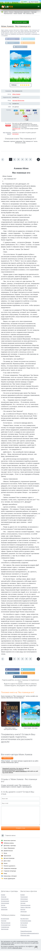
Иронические (5, 899)
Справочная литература (10, 869)
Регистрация (34, 1)
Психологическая (25, 906)
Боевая (22, 895)
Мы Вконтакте (20, 47)
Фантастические (5, 923)
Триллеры (4, 908)
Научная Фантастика (18, 100)
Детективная (24, 899)
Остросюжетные (5, 925)
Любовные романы (9, 843)
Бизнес (5, 864)
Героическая (24, 897)
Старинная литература (10, 871)
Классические (5, 903)
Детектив (3, 897)
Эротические (4, 929)
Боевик (3, 895)
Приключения (7, 856)
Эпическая (23, 912)
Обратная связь (25, 936)
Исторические (5, 901)
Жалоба (8, 125)
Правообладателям (26, 932)
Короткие (3, 921)
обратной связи (17, 948)
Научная (22, 903)
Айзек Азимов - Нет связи (30, 728)
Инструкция (15, 134)
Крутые (3, 906)
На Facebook (12, 39)
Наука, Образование (9, 848)
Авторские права (20, 22)
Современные (5, 927)
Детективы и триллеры (10, 846)
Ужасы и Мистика (25, 908)
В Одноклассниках (28, 43)
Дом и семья (7, 861)
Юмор (5, 874)
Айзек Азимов (16, 94)
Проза (5, 853)
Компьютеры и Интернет (10, 876)
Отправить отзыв (20, 828)
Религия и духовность (9, 866)
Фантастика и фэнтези (10, 841)
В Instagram (11, 43)
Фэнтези (22, 910)
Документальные (8, 851)
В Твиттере (27, 39)
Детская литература (9, 859)
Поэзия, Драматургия (9, 879)
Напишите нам (16, 128)
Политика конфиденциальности (29, 934)
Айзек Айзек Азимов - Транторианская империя (10, 729)
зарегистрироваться (21, 772)
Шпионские (4, 910)
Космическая (24, 901)
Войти (25, 1)
